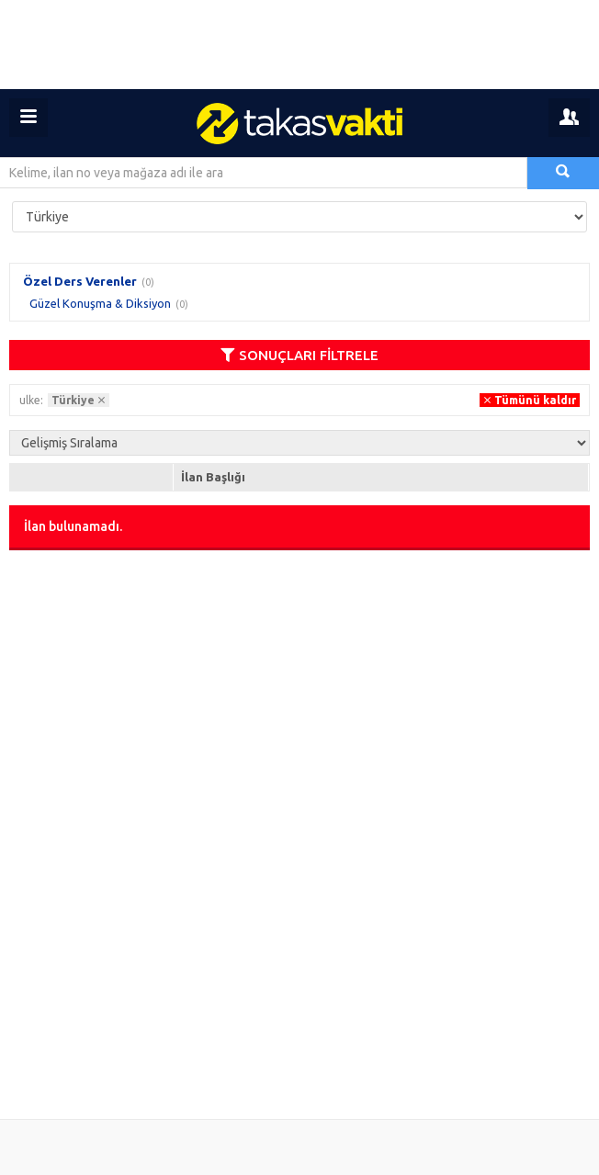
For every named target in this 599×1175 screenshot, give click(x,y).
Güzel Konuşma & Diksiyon (100, 303)
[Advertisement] (299, 44)
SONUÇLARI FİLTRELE (299, 355)
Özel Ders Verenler (80, 281)
